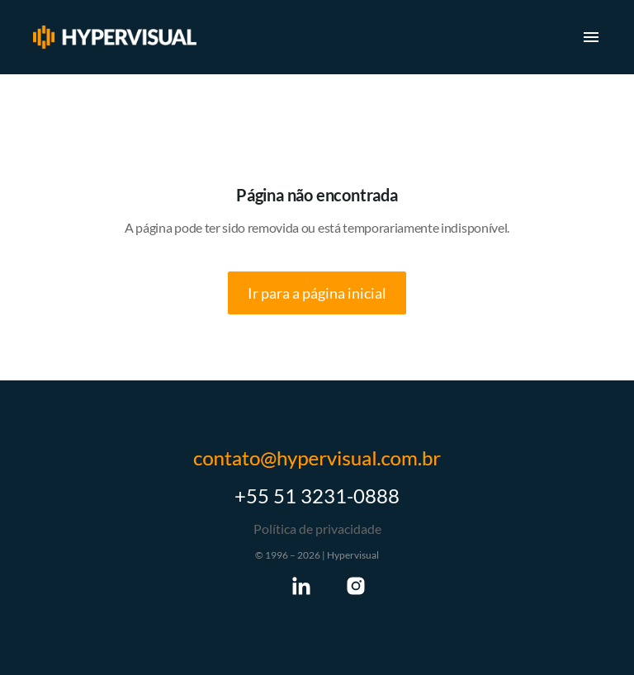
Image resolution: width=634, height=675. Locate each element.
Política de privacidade (317, 528)
